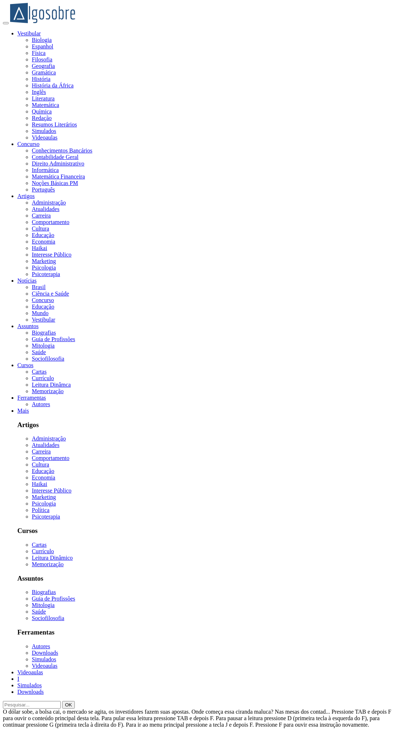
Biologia (42, 40)
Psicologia (44, 268)
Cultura (40, 228)
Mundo (40, 313)
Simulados (44, 131)
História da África (53, 85)
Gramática (44, 72)
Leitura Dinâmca (51, 385)
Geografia (43, 66)
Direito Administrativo (58, 163)
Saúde (39, 352)
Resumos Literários (54, 124)
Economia (43, 241)
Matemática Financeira (58, 176)
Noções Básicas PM (55, 183)
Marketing (44, 261)
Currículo (43, 378)
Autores (41, 404)
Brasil (39, 287)
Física (39, 53)
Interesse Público (52, 254)
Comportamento (50, 222)
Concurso (28, 144)
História (41, 79)
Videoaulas (44, 137)
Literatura (43, 98)
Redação (42, 118)
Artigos (26, 196)
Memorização (48, 391)
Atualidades (45, 209)
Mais (23, 411)
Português (43, 189)
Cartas (39, 372)
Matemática (45, 105)
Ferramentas (31, 398)
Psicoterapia (46, 274)
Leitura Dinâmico (52, 558)
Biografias (44, 333)
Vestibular (29, 33)
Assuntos (28, 326)
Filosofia (42, 59)
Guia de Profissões (53, 339)
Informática (45, 170)
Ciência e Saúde (50, 294)
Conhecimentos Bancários (62, 150)
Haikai (39, 248)
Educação (43, 235)
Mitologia (43, 346)
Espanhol (42, 46)
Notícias (26, 281)
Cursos (25, 365)
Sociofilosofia (48, 359)
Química (42, 111)
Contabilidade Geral (55, 157)
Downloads (45, 653)
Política (41, 510)
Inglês (39, 92)
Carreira (41, 215)
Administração (49, 202)
